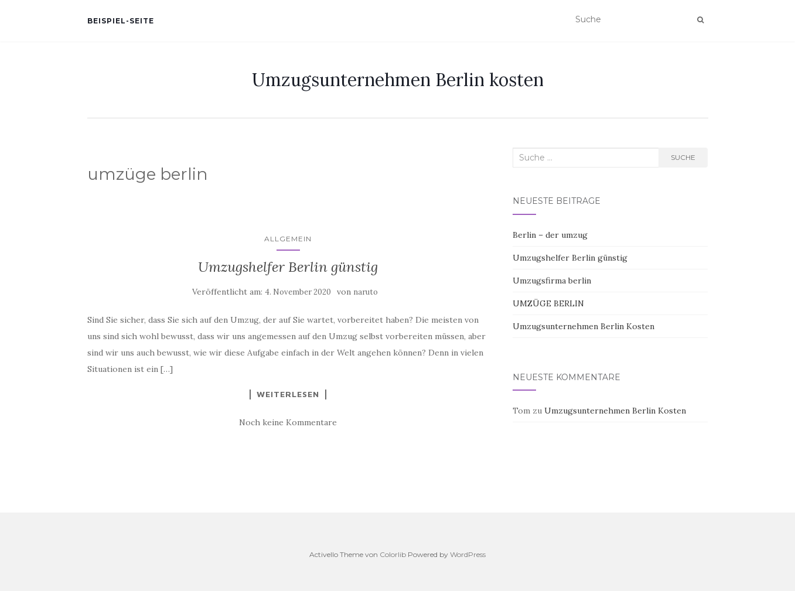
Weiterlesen (288, 394)
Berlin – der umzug (550, 235)
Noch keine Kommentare (288, 422)
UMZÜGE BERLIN (548, 303)
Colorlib (393, 554)
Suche (683, 157)
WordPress (468, 554)
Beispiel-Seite (120, 20)
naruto (365, 292)
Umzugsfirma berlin (552, 280)
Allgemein (288, 238)
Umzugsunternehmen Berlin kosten (398, 79)
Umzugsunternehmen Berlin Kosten (583, 326)
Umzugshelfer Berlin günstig (288, 267)
